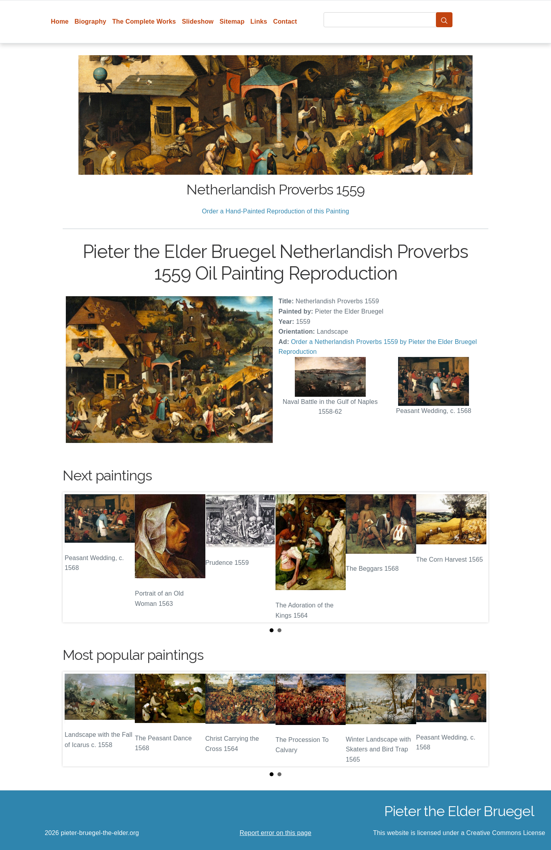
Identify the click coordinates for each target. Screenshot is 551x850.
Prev (75, 557)
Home (60, 21)
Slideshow (198, 21)
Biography (90, 21)
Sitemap (232, 21)
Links (258, 21)
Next (476, 557)
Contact (285, 21)
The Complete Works (144, 21)
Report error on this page (275, 832)
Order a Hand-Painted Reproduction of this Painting (275, 211)
